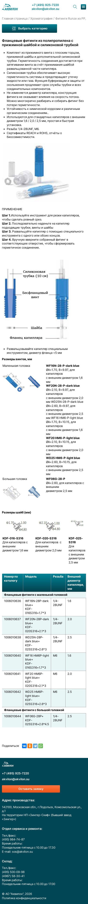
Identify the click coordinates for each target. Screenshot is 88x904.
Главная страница (14, 18)
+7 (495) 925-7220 (45, 5)
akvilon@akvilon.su (45, 9)
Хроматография (41, 18)
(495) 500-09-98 (13, 872)
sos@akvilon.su (22, 851)
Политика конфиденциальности (24, 898)
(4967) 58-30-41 (13, 876)
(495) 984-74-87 (13, 839)
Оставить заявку (31, 789)
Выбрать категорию (29, 28)
